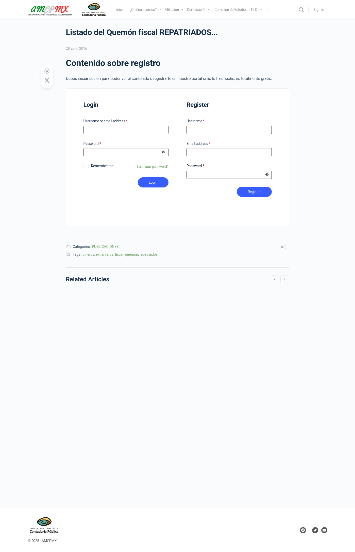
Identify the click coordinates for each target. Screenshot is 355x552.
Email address (198, 144)
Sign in (319, 10)
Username (196, 121)
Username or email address (112, 121)
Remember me (102, 166)
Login (153, 182)
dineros (88, 254)
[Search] (301, 10)
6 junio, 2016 (83, 408)
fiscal (119, 254)
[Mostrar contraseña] (163, 152)
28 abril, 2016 (76, 48)
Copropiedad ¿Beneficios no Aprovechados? (118, 367)
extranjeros (104, 254)
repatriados (149, 254)
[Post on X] (47, 80)
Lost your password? (152, 167)
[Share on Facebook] (47, 71)
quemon (131, 254)
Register (254, 192)
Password (98, 144)
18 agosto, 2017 (200, 396)
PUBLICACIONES (105, 247)
